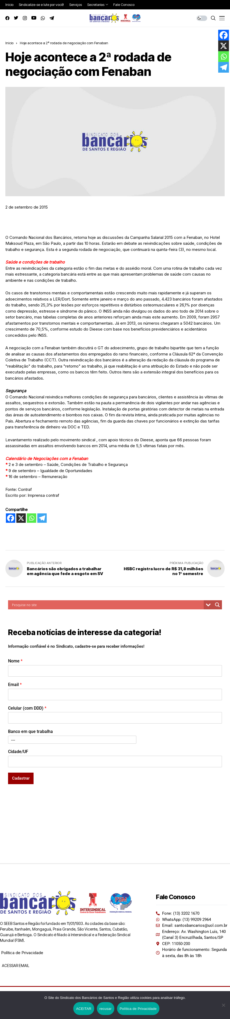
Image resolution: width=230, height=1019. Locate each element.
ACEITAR (83, 1009)
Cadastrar (21, 778)
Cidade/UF (18, 751)
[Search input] (107, 604)
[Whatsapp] (31, 518)
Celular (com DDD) (27, 708)
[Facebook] (10, 518)
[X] (21, 518)
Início (9, 43)
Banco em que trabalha (30, 731)
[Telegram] (42, 518)
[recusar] (223, 1005)
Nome (15, 661)
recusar (106, 1009)
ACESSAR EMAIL (15, 965)
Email (15, 684)
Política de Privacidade (22, 952)
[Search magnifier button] (217, 604)
